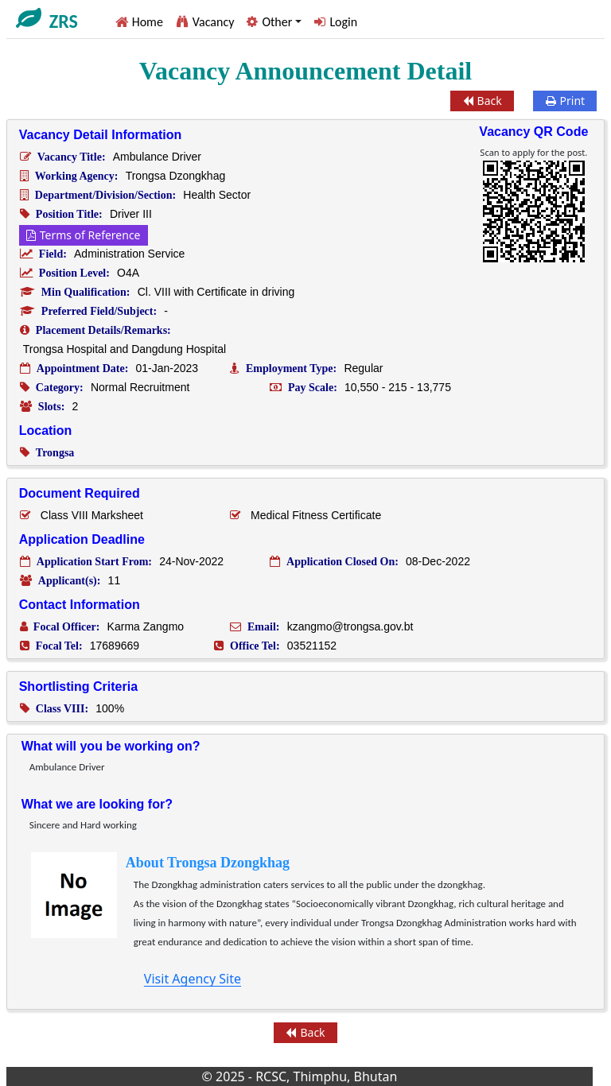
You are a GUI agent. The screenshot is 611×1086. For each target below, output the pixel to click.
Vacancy (214, 21)
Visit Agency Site (192, 978)
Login (343, 21)
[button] (274, 22)
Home (147, 21)
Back (482, 100)
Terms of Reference (83, 234)
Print (566, 100)
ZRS (63, 21)
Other (277, 21)
